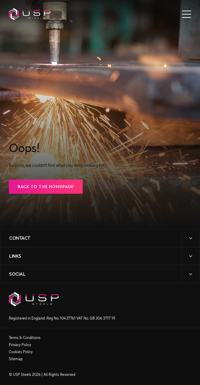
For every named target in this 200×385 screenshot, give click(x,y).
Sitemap (16, 359)
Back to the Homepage (46, 186)
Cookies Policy (21, 352)
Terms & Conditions (25, 338)
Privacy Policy (20, 345)
